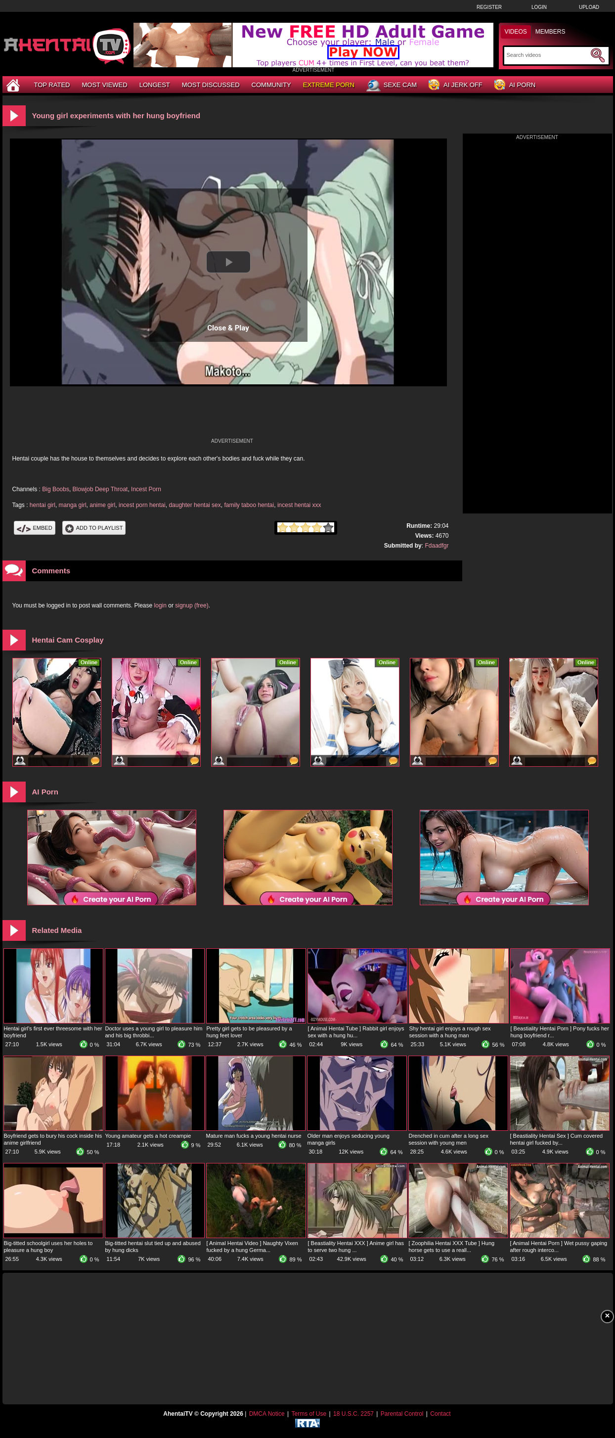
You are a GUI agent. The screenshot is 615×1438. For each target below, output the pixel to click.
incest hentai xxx (299, 505)
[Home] (14, 85)
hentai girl (42, 505)
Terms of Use (308, 1413)
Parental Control (402, 1413)
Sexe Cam (391, 86)
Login (539, 7)
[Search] (547, 55)
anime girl (102, 505)
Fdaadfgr (436, 545)
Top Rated (52, 85)
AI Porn (514, 85)
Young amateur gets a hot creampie (148, 1136)
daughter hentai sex (194, 505)
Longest (154, 85)
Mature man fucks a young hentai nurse (254, 1136)
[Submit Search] (598, 55)
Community (271, 85)
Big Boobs (55, 489)
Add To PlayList (94, 528)
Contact (440, 1413)
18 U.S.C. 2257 (353, 1413)
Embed (34, 528)
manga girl (73, 505)
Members (550, 31)
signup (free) (191, 605)
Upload (589, 7)
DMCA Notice (267, 1413)
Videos (516, 31)
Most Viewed (104, 85)
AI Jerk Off (456, 85)
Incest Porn (146, 489)
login (160, 605)
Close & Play (228, 328)
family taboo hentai (249, 505)
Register (489, 7)
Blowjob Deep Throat (100, 489)
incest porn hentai (142, 505)
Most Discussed (211, 85)
